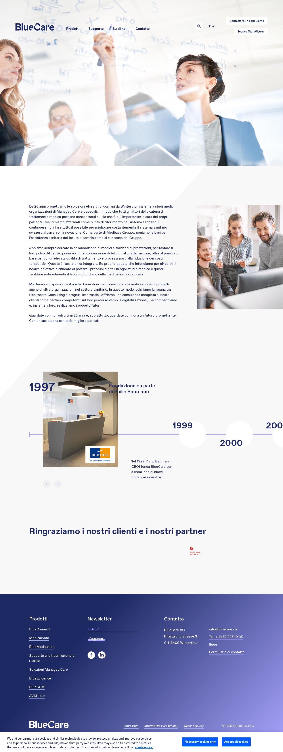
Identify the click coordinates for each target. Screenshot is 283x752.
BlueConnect (39, 629)
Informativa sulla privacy (161, 726)
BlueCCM (37, 687)
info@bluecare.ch (223, 629)
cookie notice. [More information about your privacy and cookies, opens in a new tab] (144, 747)
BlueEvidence (40, 678)
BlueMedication (41, 647)
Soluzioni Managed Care (48, 669)
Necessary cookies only (200, 741)
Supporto (96, 29)
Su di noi (119, 29)
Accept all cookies (236, 741)
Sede (213, 644)
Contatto (143, 29)
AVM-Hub (37, 696)
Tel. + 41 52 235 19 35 (226, 637)
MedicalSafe (39, 638)
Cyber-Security (194, 726)
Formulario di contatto (227, 652)
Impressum (131, 726)
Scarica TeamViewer (250, 31)
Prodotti (72, 29)
